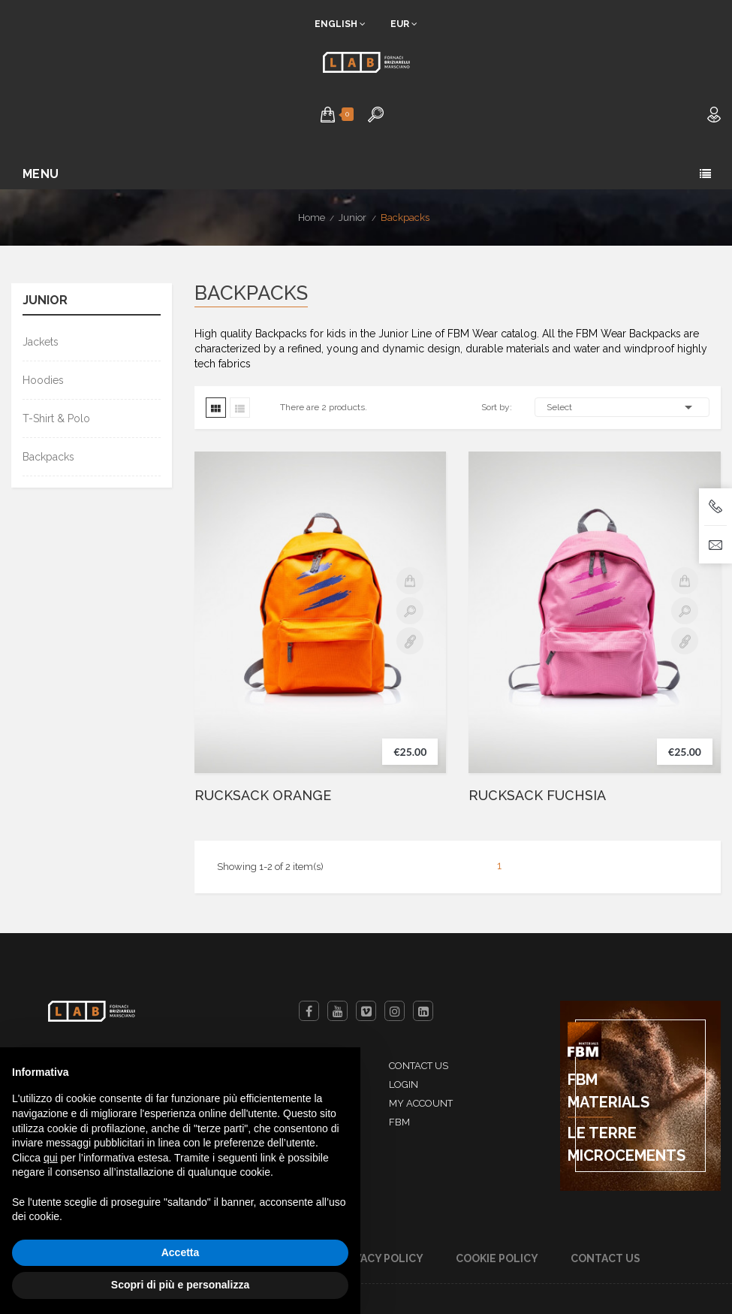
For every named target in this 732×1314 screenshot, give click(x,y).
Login (403, 1084)
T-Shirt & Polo (56, 418)
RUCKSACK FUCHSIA (537, 795)
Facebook (309, 1011)
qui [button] (51, 1158)
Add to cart (409, 580)
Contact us (418, 1065)
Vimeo (366, 1011)
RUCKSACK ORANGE (262, 795)
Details (409, 640)
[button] (327, 114)
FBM (399, 1122)
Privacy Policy (380, 1258)
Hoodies (43, 380)
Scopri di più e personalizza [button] (180, 1285)
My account (421, 1103)
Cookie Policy (497, 1258)
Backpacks (48, 457)
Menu (41, 174)
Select (622, 407)
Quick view (409, 610)
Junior (45, 301)
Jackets (41, 342)
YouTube (337, 1011)
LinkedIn (423, 1011)
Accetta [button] (180, 1252)
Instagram (394, 1011)
